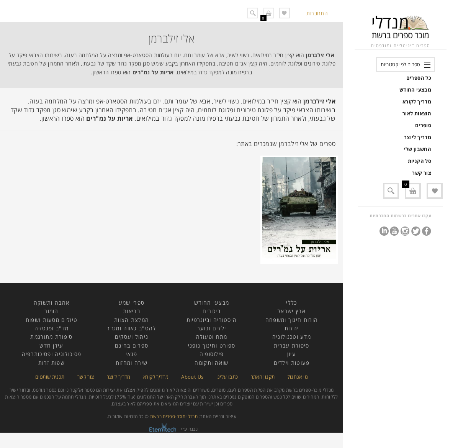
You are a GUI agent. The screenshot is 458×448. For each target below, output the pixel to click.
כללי (291, 302)
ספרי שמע (131, 302)
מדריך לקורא (416, 101)
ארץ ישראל (292, 311)
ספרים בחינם (131, 345)
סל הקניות (419, 161)
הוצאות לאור (416, 113)
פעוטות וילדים (292, 362)
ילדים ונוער (211, 328)
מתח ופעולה (211, 336)
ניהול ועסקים (132, 336)
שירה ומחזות (131, 362)
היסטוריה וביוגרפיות (211, 319)
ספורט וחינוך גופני (211, 345)
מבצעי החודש (415, 89)
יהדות (292, 328)
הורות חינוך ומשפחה (291, 319)
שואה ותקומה (211, 362)
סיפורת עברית (291, 345)
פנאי (131, 354)
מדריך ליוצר (417, 137)
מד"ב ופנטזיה (51, 328)
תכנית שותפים (49, 376)
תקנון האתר (263, 376)
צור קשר (421, 172)
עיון (291, 354)
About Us (192, 376)
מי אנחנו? (298, 376)
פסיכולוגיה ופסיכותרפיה (52, 354)
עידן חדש (51, 345)
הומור (51, 311)
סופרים (423, 125)
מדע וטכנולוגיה (291, 336)
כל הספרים (418, 77)
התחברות (317, 13)
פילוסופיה (212, 354)
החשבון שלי (417, 149)
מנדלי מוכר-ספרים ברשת (174, 416)
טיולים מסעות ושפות (51, 319)
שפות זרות (51, 362)
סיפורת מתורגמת (51, 336)
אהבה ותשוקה (51, 302)
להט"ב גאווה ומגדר (131, 328)
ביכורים (212, 311)
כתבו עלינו (227, 376)
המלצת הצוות (131, 319)
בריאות (131, 311)
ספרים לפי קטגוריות (400, 64)
